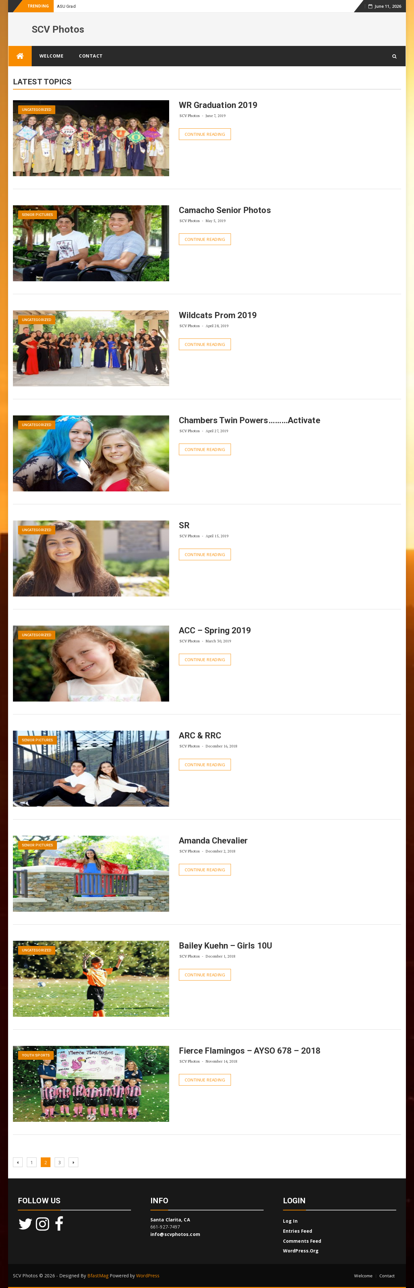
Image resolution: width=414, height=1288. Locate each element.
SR (184, 525)
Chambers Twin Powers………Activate (249, 420)
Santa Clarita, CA (170, 1220)
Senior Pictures (37, 215)
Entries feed (297, 1231)
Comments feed (302, 1241)
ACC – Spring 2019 (215, 630)
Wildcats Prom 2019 (218, 315)
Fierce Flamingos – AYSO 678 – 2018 (250, 1051)
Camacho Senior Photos (225, 210)
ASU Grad (66, 6)
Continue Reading (205, 134)
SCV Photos (58, 29)
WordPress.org (301, 1251)
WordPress (147, 1275)
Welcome (51, 56)
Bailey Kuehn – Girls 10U (225, 945)
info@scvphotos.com (175, 1234)
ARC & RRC (200, 735)
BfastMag (97, 1275)
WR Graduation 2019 (218, 105)
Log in (290, 1221)
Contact (91, 56)
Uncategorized (36, 110)
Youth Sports (36, 1055)
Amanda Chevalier (213, 840)
